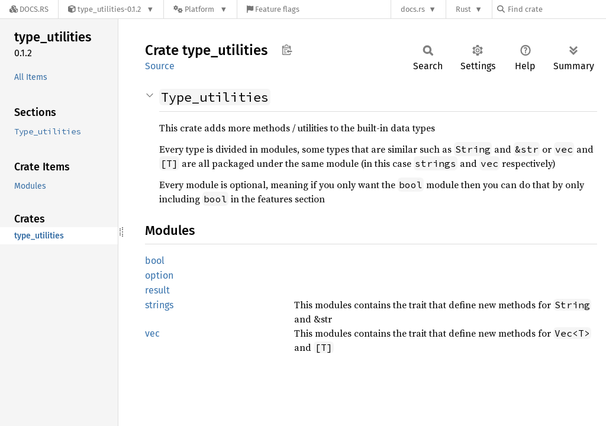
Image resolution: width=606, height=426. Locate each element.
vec (152, 333)
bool (155, 260)
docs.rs (413, 9)
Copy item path (286, 50)
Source (160, 66)
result (157, 290)
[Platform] (200, 9)
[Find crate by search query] (556, 9)
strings (159, 305)
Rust (463, 9)
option (159, 275)
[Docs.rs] (29, 9)
